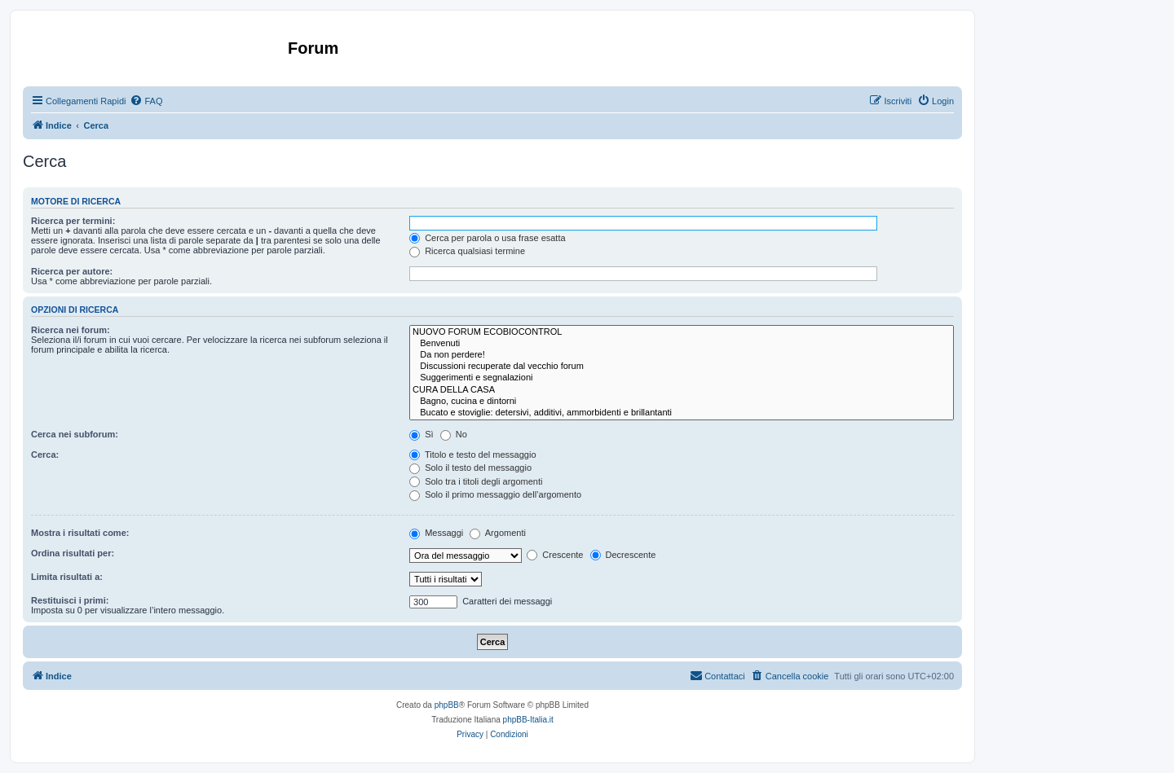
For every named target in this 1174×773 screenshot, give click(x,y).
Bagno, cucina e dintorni (681, 401)
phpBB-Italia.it (528, 719)
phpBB (447, 705)
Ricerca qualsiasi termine (467, 251)
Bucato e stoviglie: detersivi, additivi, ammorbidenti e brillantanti (681, 413)
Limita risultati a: (67, 577)
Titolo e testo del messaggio (472, 454)
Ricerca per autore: (72, 271)
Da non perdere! (681, 355)
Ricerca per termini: (73, 221)
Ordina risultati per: (72, 553)
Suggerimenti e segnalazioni (681, 378)
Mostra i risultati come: (80, 533)
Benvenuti (681, 343)
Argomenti (498, 533)
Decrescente (623, 555)
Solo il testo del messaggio (470, 467)
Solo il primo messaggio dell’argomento (495, 494)
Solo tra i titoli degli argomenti (475, 481)
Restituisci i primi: (69, 600)
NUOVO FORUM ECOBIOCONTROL (681, 332)
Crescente (555, 555)
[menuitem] (146, 101)
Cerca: (45, 454)
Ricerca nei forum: (70, 330)
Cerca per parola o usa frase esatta (487, 238)
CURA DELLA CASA (681, 390)
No (453, 434)
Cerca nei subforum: (74, 434)
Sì (421, 434)
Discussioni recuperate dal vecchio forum (681, 366)
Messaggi (436, 533)
